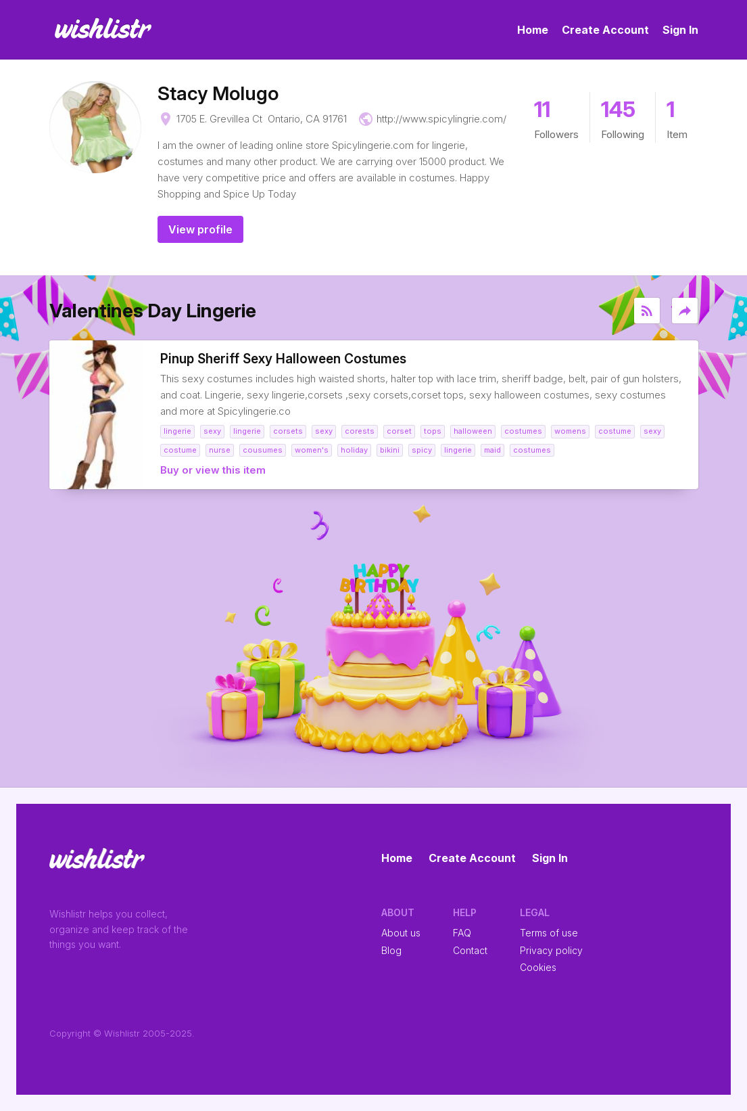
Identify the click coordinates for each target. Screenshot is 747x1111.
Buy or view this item (213, 469)
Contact (470, 950)
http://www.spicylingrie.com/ (441, 118)
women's (312, 450)
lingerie (177, 431)
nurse (220, 450)
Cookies (538, 967)
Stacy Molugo (218, 93)
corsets (288, 431)
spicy (422, 450)
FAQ (462, 932)
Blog (391, 950)
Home (532, 30)
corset (399, 431)
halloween (473, 431)
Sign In (680, 30)
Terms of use (549, 932)
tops (432, 431)
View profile (200, 229)
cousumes (263, 450)
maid (492, 450)
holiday (354, 450)
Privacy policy (551, 950)
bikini (390, 450)
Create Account (605, 30)
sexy (212, 431)
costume (614, 431)
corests (360, 431)
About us (400, 932)
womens (570, 431)
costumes (523, 431)
